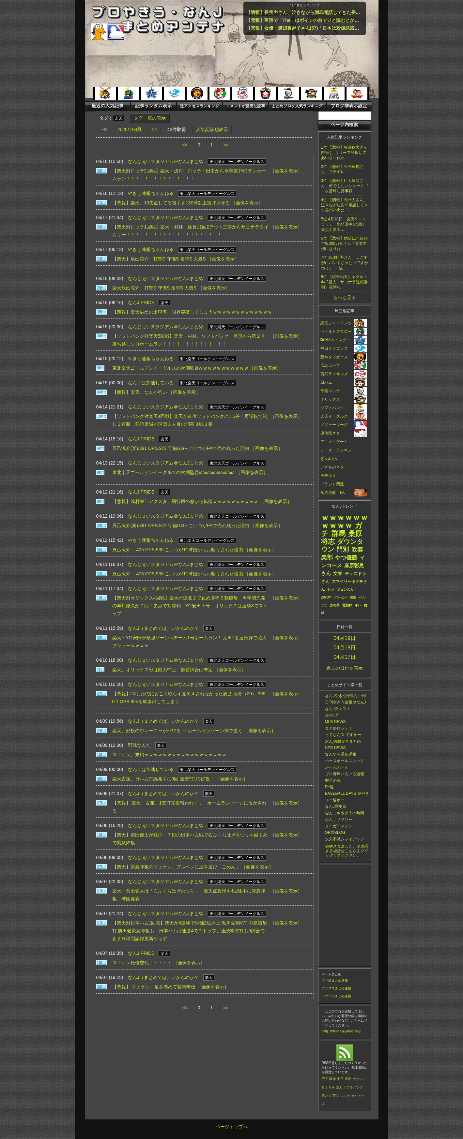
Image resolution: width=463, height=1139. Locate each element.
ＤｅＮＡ (328, 1087)
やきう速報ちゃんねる (151, 193)
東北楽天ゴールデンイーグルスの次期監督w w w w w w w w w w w (180, 368)
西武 (335, 1096)
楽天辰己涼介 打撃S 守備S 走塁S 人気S (154, 287)
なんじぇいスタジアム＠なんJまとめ (165, 161)
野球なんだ (139, 745)
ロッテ (345, 1096)
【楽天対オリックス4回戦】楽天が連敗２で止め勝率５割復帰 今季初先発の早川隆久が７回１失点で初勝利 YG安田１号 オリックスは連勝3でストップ (190, 605)
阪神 (332, 1079)
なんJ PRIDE (141, 302)
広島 (348, 1079)
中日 (340, 1079)
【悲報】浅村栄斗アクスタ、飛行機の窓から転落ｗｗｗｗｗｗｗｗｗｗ (185, 501)
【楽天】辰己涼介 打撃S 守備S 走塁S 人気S (159, 258)
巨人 (325, 1079)
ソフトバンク (353, 1087)
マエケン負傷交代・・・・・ (142, 962)
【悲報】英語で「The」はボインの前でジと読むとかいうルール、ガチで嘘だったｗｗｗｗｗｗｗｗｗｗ (353, 20)
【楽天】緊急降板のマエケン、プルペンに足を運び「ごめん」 (176, 866)
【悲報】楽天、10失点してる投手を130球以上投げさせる (171, 202)
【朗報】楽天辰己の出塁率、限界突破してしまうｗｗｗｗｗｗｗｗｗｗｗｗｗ (192, 312)
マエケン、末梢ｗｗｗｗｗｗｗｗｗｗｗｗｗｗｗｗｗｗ (169, 754)
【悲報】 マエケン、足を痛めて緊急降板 (154, 986)
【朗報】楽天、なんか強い (139, 392)
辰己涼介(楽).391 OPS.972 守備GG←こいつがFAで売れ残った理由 (180, 448)
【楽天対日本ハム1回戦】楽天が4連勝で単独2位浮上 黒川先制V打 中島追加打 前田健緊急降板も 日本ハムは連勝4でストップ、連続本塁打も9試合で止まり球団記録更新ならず (189, 930)
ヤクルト (359, 1079)
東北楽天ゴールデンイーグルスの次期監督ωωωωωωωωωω (173, 472)
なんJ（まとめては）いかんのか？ (163, 628)
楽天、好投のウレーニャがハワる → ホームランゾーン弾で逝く (177, 730)
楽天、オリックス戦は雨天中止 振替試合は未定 (162, 669)
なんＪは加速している (151, 382)
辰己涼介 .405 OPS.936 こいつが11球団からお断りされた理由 (177, 549)
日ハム (327, 1096)
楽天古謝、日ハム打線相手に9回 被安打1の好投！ (163, 778)
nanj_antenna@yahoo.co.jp (342, 1031)
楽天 (339, 1087)
